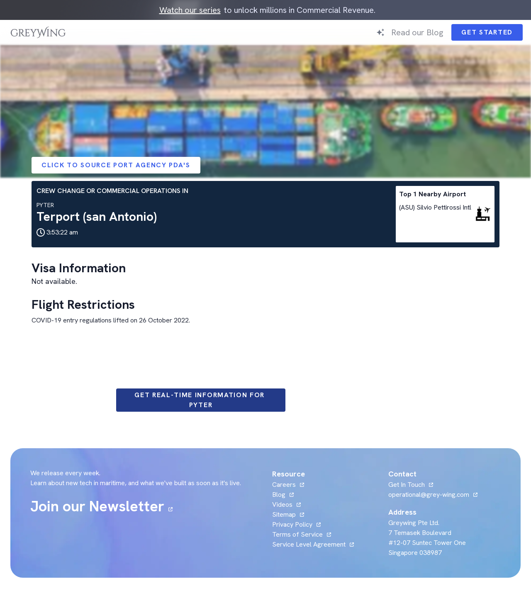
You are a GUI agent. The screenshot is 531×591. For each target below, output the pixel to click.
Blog (278, 494)
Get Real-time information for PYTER (200, 400)
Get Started (487, 32)
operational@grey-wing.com (428, 494)
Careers (284, 484)
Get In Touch (406, 484)
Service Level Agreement (309, 544)
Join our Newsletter (97, 506)
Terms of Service (297, 534)
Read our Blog (417, 32)
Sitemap (284, 514)
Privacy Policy (292, 524)
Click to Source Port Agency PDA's (115, 165)
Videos (282, 504)
